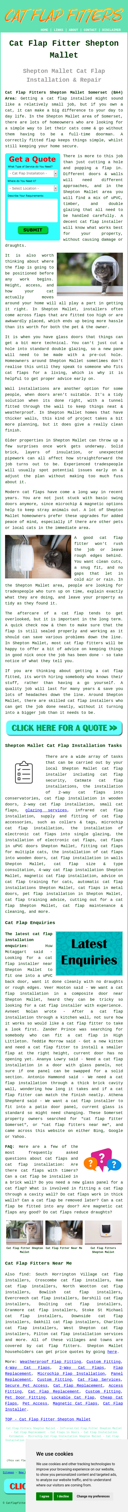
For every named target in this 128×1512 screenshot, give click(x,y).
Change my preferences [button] (93, 1496)
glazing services (46, 810)
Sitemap (8, 1472)
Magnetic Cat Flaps (75, 1403)
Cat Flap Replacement (78, 1385)
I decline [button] (63, 1496)
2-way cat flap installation (58, 804)
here (112, 1352)
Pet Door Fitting (25, 1397)
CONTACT (90, 30)
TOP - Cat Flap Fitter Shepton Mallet (48, 1419)
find (24, 1274)
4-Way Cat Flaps (27, 1368)
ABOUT (73, 30)
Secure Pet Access (26, 1385)
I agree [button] (44, 1496)
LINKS (58, 30)
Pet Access (35, 1403)
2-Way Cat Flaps (81, 1368)
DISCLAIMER (111, 30)
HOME (44, 30)
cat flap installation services (87, 1334)
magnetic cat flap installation (60, 876)
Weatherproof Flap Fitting (50, 1362)
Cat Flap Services (99, 1379)
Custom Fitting (104, 1362)
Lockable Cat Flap (73, 1397)
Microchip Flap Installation (71, 1374)
